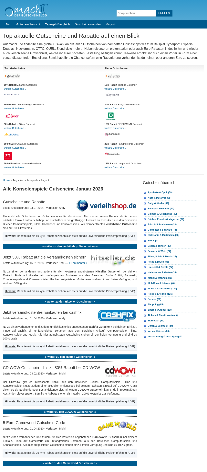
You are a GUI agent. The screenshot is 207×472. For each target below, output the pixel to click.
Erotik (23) (153, 192)
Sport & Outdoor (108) (160, 261)
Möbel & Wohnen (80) (160, 229)
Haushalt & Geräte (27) (160, 218)
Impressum (179, 464)
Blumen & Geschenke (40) (162, 165)
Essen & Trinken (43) (159, 197)
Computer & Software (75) (162, 181)
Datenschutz (196, 464)
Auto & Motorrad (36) (159, 149)
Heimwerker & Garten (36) (162, 224)
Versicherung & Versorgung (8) (165, 288)
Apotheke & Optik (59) (160, 144)
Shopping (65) (155, 256)
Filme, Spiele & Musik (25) (162, 208)
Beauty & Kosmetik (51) (161, 160)
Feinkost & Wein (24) (159, 202)
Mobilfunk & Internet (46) (161, 235)
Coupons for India (79, 446)
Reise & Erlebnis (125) (160, 245)
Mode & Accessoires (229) (162, 240)
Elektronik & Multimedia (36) (163, 186)
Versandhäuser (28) (159, 283)
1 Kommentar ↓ (77, 214)
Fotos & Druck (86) (158, 213)
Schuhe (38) (154, 250)
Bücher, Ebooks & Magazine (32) (166, 170)
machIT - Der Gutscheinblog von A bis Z (37, 464)
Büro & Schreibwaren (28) (162, 176)
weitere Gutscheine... (15, 40)
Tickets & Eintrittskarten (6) (163, 267)
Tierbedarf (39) (156, 272)
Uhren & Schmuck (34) (160, 277)
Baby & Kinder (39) (158, 155)
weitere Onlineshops (123, 425)
